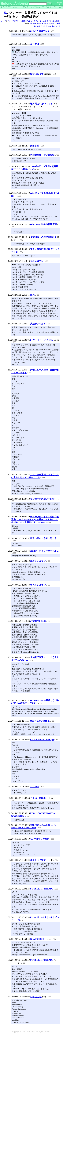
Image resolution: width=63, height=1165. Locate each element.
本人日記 (56, 21)
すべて (3, 21)
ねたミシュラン (38, 561)
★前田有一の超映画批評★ (43, 237)
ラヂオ (36, 21)
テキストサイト (45, 21)
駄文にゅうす (36, 74)
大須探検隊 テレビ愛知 (42, 155)
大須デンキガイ (38, 324)
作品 (52, 23)
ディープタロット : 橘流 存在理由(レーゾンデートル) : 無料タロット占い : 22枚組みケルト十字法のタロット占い (35, 519)
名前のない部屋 (38, 621)
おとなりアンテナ (40, 26)
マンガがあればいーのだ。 (43, 499)
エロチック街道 (38, 860)
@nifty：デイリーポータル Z (44, 551)
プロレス (29, 21)
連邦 (32, 295)
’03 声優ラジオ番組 (39, 839)
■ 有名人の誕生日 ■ (39, 31)
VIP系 (57, 23)
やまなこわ (36, 996)
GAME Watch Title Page (42, 739)
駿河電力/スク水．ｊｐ (41, 104)
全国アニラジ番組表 (40, 721)
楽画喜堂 (34, 146)
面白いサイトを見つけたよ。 (44, 538)
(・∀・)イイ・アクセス (41, 340)
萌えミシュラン (38, 585)
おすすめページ (54, 26)
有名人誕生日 (36, 261)
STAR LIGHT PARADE (41, 889)
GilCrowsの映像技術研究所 (43, 224)
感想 (23, 21)
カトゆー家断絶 (38, 798)
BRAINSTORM (37, 939)
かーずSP (34, 44)
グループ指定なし (13, 21)
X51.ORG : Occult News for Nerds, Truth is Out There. (34, 826)
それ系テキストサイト (41, 23)
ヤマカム (34, 786)
